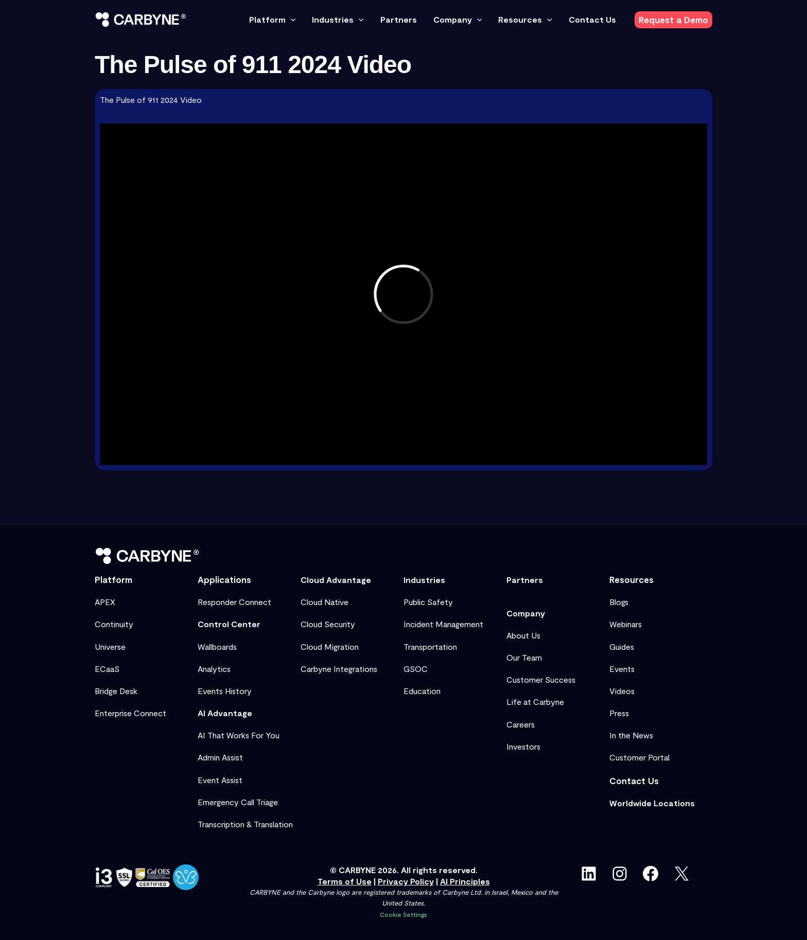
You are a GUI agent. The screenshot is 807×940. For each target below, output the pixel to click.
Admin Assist (220, 757)
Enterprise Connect (130, 713)
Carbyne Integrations (339, 668)
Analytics (214, 668)
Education (422, 691)
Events (622, 668)
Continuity (114, 624)
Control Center (229, 624)
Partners (524, 579)
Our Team (524, 657)
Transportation (430, 646)
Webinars (625, 624)
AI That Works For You (238, 735)
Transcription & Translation (245, 824)
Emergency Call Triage (238, 802)
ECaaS (107, 668)
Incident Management (443, 624)
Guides (621, 646)
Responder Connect (234, 602)
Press (619, 713)
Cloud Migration (330, 646)
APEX (105, 602)
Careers (520, 724)
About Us (523, 635)
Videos (622, 691)
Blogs (618, 602)
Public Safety (428, 602)
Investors (523, 746)
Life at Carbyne (535, 701)
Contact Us (634, 780)
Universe (110, 646)
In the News (631, 735)
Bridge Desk (116, 691)
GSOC (416, 668)
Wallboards (217, 646)
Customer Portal (639, 757)
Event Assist (220, 780)
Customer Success (540, 679)
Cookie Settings (403, 914)
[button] (291, 19)
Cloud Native (324, 602)
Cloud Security (328, 624)
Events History (225, 691)
